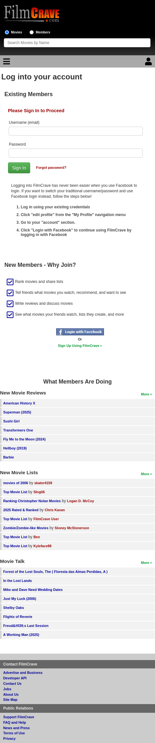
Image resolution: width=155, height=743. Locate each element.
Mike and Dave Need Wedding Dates (33, 590)
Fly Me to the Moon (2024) (24, 439)
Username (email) (24, 122)
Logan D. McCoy (80, 501)
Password (17, 144)
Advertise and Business (22, 673)
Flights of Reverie (17, 617)
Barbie (8, 457)
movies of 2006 (15, 483)
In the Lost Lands (17, 581)
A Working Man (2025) (21, 635)
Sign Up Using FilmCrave (78, 346)
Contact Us (12, 683)
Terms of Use (14, 733)
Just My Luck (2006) (19, 599)
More (145, 394)
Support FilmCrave (18, 717)
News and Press (16, 728)
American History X (19, 403)
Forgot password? (51, 167)
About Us (11, 694)
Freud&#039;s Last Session (25, 626)
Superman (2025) (17, 412)
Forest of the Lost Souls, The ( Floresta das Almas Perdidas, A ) (55, 572)
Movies (16, 32)
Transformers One (18, 430)
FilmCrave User (46, 519)
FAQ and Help (14, 722)
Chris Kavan (55, 510)
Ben (36, 537)
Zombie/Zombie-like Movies (25, 528)
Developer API (15, 678)
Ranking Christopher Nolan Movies (32, 501)
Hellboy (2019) (15, 448)
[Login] (149, 63)
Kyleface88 (42, 546)
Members (43, 32)
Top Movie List (15, 492)
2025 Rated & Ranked (21, 510)
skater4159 (43, 483)
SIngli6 (39, 492)
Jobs (7, 689)
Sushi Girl (11, 421)
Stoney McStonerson (72, 528)
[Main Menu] (6, 63)
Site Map (10, 700)
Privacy (9, 738)
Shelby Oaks (13, 608)
